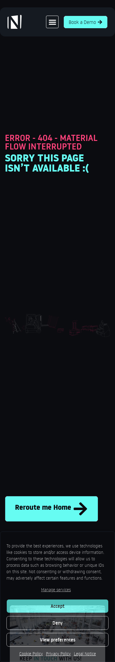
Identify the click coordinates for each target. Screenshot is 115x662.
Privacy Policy (58, 653)
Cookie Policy (31, 653)
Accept (57, 606)
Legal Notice (85, 653)
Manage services (56, 589)
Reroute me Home (51, 508)
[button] (52, 22)
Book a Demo (85, 22)
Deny (57, 623)
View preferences (57, 640)
